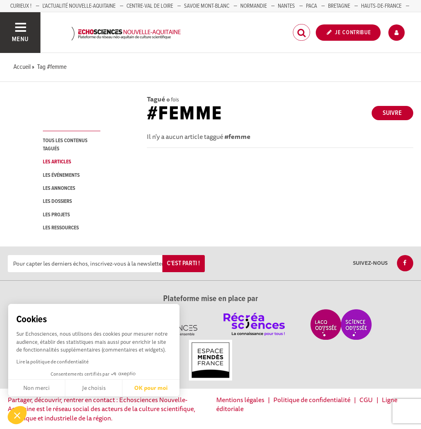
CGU (366, 399)
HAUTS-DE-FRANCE (381, 6)
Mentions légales (240, 399)
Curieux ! (20, 6)
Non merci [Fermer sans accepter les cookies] (36, 387)
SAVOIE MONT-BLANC (206, 6)
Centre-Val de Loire (149, 6)
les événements (61, 175)
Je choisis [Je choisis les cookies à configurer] (94, 387)
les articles (57, 161)
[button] (17, 415)
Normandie (253, 6)
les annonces (59, 188)
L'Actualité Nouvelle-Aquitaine (78, 6)
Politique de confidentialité (311, 399)
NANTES (286, 6)
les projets (56, 214)
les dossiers (57, 201)
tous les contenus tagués (65, 144)
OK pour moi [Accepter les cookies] (151, 387)
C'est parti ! (183, 263)
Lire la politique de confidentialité (52, 361)
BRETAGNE (339, 6)
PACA (311, 6)
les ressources (61, 227)
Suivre (392, 113)
